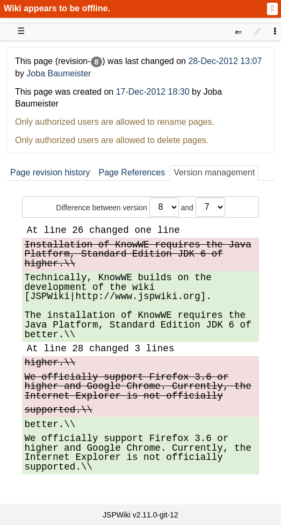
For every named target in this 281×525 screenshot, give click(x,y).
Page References (132, 172)
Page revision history (50, 172)
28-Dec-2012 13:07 (225, 61)
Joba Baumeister (58, 73)
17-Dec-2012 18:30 (153, 91)
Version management (214, 172)
